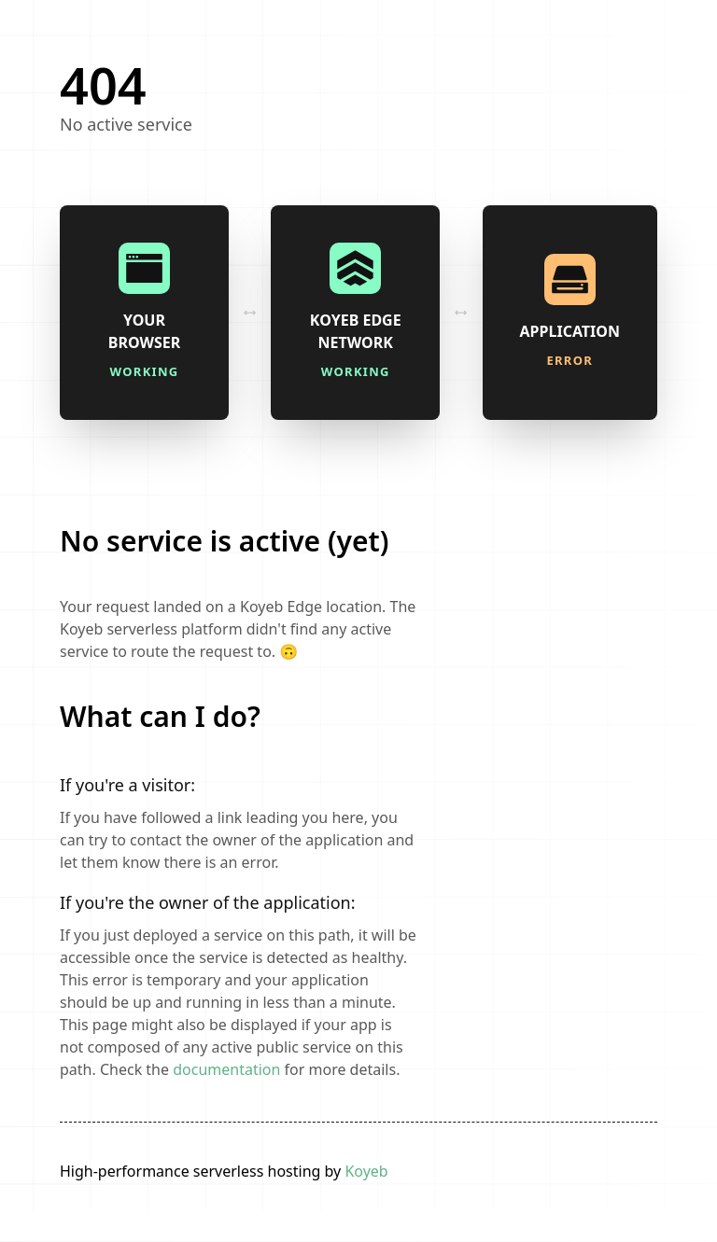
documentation (226, 1069)
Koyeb (365, 1171)
